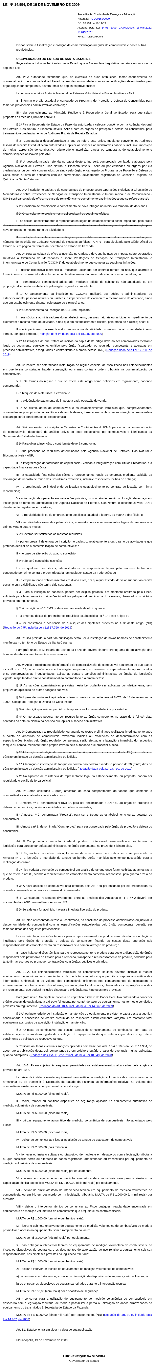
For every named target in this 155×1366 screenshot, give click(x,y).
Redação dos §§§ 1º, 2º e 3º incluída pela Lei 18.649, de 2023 (71, 1055)
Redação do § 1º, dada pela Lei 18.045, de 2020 (70, 333)
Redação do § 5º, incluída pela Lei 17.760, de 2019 (37, 627)
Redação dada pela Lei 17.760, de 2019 (105, 768)
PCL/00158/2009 (100, 18)
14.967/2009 (109, 27)
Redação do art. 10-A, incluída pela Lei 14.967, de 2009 (76, 1006)
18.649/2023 (85, 32)
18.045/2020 (143, 27)
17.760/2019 (126, 27)
